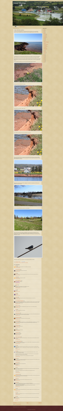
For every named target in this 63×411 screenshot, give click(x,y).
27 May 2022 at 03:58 (18, 343)
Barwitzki (17, 382)
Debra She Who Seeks (18, 269)
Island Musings (19, 3)
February (45, 52)
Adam (16, 293)
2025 (44, 30)
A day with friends (45, 46)
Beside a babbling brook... (18, 280)
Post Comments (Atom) (18, 404)
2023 (44, 32)
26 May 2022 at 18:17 (18, 330)
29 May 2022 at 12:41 (18, 386)
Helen (16, 345)
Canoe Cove (20, 262)
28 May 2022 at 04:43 (18, 365)
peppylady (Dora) (17, 332)
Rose (16, 396)
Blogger (34, 409)
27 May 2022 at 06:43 (18, 356)
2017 (44, 58)
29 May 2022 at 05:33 (18, 372)
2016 (44, 59)
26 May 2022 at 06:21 (18, 278)
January (45, 53)
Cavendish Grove (23, 262)
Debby (16, 309)
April (44, 50)
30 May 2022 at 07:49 (18, 394)
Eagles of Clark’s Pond (46, 41)
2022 (44, 33)
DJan (16, 273)
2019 (44, 56)
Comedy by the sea (21, 26)
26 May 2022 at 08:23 (18, 291)
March (44, 51)
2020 (44, 55)
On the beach (45, 45)
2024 (44, 31)
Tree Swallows (26, 262)
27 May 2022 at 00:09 (18, 339)
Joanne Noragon (17, 325)
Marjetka (16, 378)
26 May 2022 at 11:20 (18, 307)
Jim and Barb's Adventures (18, 341)
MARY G (16, 358)
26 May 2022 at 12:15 (18, 315)
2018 (44, 57)
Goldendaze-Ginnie (18, 374)
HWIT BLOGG (17, 362)
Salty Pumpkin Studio (18, 317)
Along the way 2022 (46, 44)
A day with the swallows (46, 42)
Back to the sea (45, 48)
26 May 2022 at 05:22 (18, 271)
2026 (44, 29)
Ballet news (45, 43)
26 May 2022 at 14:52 (18, 323)
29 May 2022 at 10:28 (18, 380)
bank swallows (17, 262)
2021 (44, 54)
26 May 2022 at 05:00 (18, 267)
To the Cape (45, 47)
